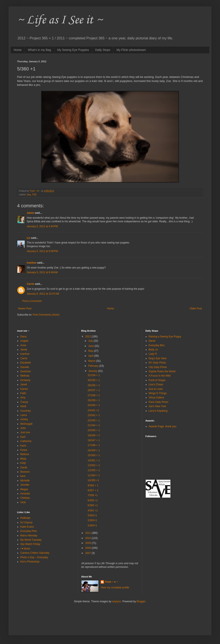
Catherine (25, 441)
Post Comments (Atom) (46, 314)
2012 (88, 336)
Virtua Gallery (156, 397)
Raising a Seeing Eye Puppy (165, 336)
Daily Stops (102, 50)
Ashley (24, 419)
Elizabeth (25, 362)
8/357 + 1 (93, 490)
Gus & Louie (156, 388)
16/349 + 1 (94, 450)
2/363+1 (92, 520)
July (91, 340)
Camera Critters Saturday (34, 552)
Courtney (25, 410)
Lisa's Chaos (156, 384)
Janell (23, 384)
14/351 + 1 (94, 460)
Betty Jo (153, 349)
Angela (24, 340)
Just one (25, 432)
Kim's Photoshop (30, 561)
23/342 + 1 (94, 415)
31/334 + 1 (94, 375)
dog (29, 194)
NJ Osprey (26, 522)
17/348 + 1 (94, 445)
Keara (23, 449)
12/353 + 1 (94, 470)
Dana (23, 336)
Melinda (24, 375)
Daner (152, 340)
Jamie (23, 349)
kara (22, 476)
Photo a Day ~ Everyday (34, 557)
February (93, 365)
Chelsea (25, 497)
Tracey (24, 402)
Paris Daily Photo (158, 402)
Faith (23, 393)
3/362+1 (92, 515)
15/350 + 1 (94, 455)
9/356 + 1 (93, 485)
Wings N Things (158, 393)
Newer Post (24, 308)
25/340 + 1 (94, 405)
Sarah (23, 467)
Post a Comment (31, 301)
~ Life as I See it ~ (60, 20)
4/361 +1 (93, 510)
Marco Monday (28, 535)
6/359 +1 (93, 500)
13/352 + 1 (94, 465)
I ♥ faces (25, 548)
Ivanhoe (31, 262)
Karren (24, 388)
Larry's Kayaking (158, 410)
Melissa (24, 454)
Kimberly (25, 380)
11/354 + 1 (94, 475)
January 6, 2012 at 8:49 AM (42, 272)
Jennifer (24, 484)
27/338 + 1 (94, 395)
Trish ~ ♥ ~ (111, 581)
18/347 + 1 (94, 440)
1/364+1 (92, 525)
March (92, 360)
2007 (88, 553)
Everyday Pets (28, 531)
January (93, 370)
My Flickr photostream (131, 50)
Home (18, 50)
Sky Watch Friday (30, 544)
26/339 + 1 (94, 400)
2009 (88, 543)
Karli (22, 436)
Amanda (25, 493)
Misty (23, 458)
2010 (88, 538)
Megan (24, 489)
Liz (28, 237)
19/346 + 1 (94, 435)
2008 (88, 547)
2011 (88, 532)
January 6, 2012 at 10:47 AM (43, 293)
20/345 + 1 (94, 430)
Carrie (30, 283)
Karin (23, 445)
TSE (34, 194)
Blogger (141, 601)
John (23, 428)
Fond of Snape (157, 380)
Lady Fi (153, 353)
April (91, 355)
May (91, 350)
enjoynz (116, 601)
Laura (23, 415)
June (91, 345)
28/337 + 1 (94, 390)
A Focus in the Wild (160, 375)
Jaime (30, 212)
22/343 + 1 (94, 420)
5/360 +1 (93, 505)
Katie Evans (27, 526)
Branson (25, 471)
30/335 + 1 (94, 380)
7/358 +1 (93, 495)
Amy (22, 397)
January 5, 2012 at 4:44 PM (42, 226)
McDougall (26, 423)
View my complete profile (115, 587)
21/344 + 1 (94, 425)
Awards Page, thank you (162, 426)
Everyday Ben (157, 345)
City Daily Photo (158, 367)
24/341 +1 (93, 410)
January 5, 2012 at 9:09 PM (42, 251)
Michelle (25, 480)
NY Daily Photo (157, 362)
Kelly (23, 462)
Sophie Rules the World (162, 371)
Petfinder (25, 517)
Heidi (23, 406)
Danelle (24, 367)
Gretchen (25, 371)
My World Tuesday (30, 539)
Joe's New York (157, 406)
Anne (23, 345)
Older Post (196, 308)
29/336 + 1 (94, 385)
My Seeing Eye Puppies (73, 50)
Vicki (23, 502)
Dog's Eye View (157, 358)
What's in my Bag (39, 50)
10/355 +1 (93, 480)
